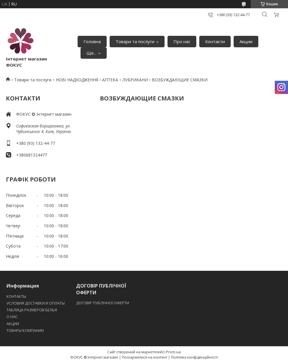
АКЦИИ (12, 323)
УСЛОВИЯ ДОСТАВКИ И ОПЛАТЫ (35, 303)
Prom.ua (173, 351)
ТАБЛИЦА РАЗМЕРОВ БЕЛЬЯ (31, 309)
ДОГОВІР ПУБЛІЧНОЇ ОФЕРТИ (103, 302)
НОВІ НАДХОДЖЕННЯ (77, 80)
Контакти (215, 41)
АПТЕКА (110, 80)
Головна (92, 41)
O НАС (12, 316)
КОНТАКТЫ (16, 296)
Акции (246, 41)
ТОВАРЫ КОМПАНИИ (25, 330)
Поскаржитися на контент (144, 357)
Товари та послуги (134, 41)
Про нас (181, 41)
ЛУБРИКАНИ (135, 80)
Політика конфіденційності (194, 357)
